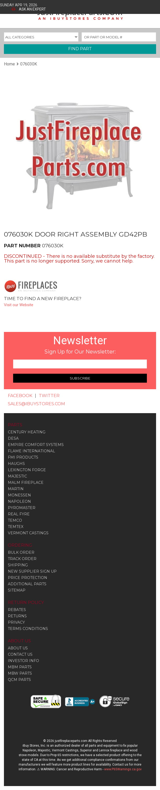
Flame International (31, 451)
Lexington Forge (27, 470)
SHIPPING (18, 565)
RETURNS (17, 616)
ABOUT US (18, 648)
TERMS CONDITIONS (28, 628)
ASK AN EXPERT (32, 9)
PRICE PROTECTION (27, 577)
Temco (15, 520)
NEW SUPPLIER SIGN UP (32, 571)
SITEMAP (16, 590)
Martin (16, 488)
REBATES (17, 609)
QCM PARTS (19, 679)
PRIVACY (16, 622)
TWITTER (49, 395)
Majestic (17, 476)
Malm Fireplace (26, 482)
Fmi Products (23, 457)
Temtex (15, 526)
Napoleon (19, 501)
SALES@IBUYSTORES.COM (36, 403)
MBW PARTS (20, 673)
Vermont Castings (28, 533)
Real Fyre (19, 514)
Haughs (16, 463)
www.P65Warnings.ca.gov (123, 769)
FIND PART (80, 48)
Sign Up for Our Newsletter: (80, 351)
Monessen (19, 495)
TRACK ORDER (22, 558)
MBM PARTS (20, 667)
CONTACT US (20, 654)
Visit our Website (18, 304)
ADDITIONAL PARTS (27, 584)
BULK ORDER (21, 552)
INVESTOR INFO (23, 660)
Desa (13, 438)
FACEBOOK (20, 395)
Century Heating (26, 432)
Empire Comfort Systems (36, 444)
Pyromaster (21, 507)
